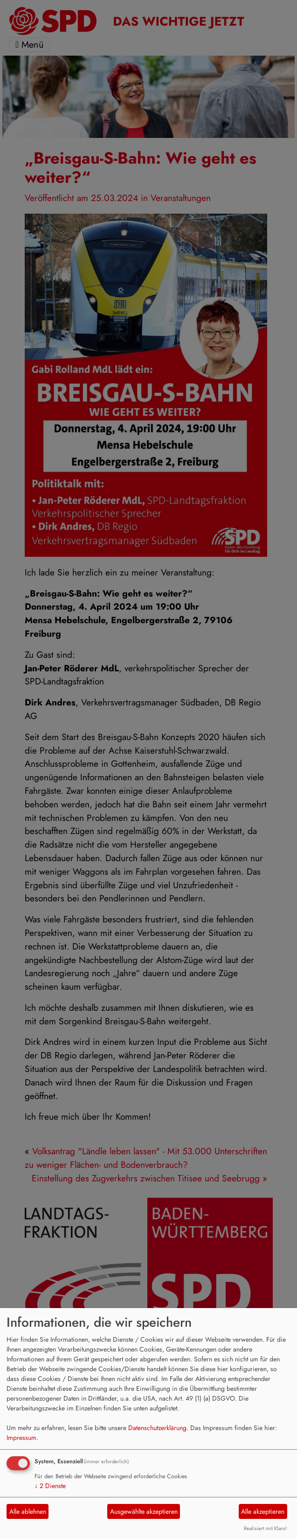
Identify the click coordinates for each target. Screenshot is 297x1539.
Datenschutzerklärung (157, 1427)
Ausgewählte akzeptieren (144, 1511)
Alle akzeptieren (262, 1511)
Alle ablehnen (27, 1511)
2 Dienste (50, 1485)
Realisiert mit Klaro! (265, 1528)
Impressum (21, 1437)
